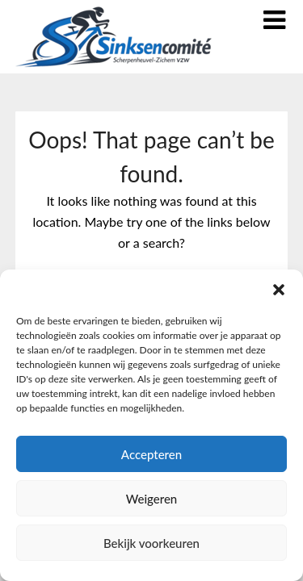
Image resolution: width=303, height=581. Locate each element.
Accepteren (151, 454)
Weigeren (152, 498)
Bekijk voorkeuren (151, 543)
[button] (279, 290)
